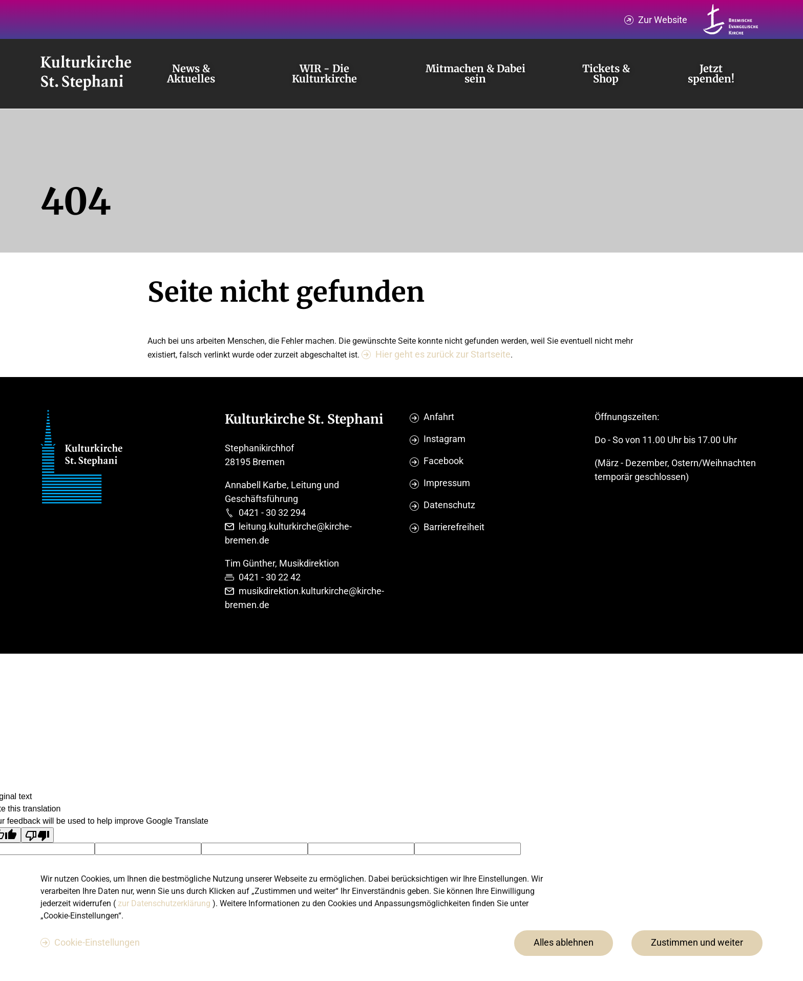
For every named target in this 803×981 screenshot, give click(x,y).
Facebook (443, 460)
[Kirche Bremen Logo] (730, 19)
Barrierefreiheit (454, 526)
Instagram (445, 438)
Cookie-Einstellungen (97, 942)
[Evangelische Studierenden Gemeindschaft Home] (85, 73)
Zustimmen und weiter (697, 942)
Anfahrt (439, 416)
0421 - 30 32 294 (272, 512)
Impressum (447, 482)
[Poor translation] (37, 835)
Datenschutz (449, 504)
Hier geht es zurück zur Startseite (443, 354)
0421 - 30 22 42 (270, 577)
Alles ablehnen (564, 942)
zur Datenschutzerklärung (165, 903)
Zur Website (662, 19)
